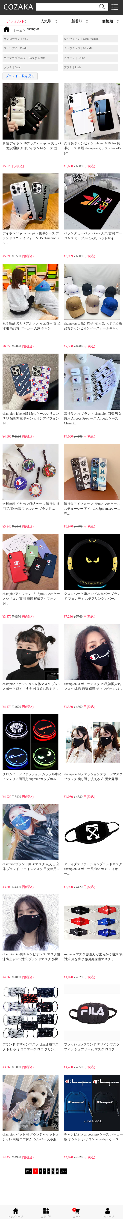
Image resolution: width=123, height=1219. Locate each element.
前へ (29, 1171)
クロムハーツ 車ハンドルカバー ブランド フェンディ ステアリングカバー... (92, 567)
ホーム (18, 30)
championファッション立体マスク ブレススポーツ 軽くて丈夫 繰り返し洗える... (32, 657)
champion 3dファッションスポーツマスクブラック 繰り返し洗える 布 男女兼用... (93, 747)
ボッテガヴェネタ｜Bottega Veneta (24, 58)
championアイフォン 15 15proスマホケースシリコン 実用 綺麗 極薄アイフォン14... (31, 569)
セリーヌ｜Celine (74, 58)
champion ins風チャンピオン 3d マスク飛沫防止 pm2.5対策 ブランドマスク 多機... (32, 927)
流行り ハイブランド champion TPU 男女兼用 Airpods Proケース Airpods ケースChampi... (92, 389)
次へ (63, 1171)
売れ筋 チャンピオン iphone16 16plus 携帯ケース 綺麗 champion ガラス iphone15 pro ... (92, 119)
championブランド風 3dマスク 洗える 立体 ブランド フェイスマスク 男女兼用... (31, 837)
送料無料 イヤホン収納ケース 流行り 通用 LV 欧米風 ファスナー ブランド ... (31, 477)
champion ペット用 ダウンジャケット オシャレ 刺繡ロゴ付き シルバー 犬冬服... (31, 1108)
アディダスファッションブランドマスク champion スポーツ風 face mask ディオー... (93, 840)
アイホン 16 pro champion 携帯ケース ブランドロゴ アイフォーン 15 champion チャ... (31, 209)
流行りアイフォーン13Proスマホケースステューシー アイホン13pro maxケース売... (92, 479)
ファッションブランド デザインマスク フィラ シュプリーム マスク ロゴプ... (92, 1017)
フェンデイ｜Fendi (15, 48)
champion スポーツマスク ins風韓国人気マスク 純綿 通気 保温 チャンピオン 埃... (93, 657)
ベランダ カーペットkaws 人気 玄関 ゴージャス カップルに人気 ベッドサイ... (93, 206)
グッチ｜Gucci (12, 67)
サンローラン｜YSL (16, 38)
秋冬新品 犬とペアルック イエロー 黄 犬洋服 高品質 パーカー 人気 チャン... (32, 297)
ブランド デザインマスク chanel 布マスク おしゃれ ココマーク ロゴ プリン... (31, 1017)
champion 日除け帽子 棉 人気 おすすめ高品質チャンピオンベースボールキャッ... (93, 297)
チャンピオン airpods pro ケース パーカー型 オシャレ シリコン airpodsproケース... (93, 1108)
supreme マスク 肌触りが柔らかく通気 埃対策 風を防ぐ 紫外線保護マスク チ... (93, 927)
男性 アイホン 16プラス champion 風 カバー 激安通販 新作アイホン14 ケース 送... (32, 116)
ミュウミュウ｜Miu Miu (78, 48)
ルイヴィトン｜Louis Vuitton (81, 38)
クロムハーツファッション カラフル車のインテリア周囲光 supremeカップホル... (32, 747)
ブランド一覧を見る (20, 76)
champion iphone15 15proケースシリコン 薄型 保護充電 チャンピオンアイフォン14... (31, 389)
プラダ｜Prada (72, 67)
